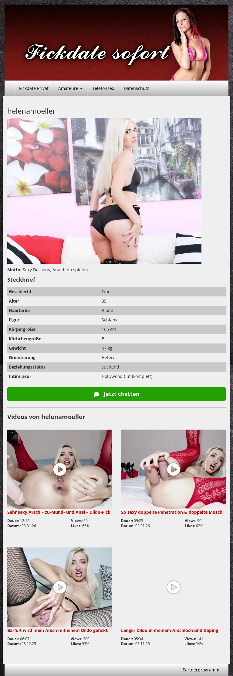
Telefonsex (103, 88)
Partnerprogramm (201, 670)
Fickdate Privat (34, 88)
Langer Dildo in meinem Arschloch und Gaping (169, 630)
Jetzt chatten (117, 393)
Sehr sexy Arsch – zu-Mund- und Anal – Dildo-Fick (58, 512)
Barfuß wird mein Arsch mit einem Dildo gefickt (57, 630)
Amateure (70, 88)
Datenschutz (136, 88)
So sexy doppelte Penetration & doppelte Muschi (172, 512)
